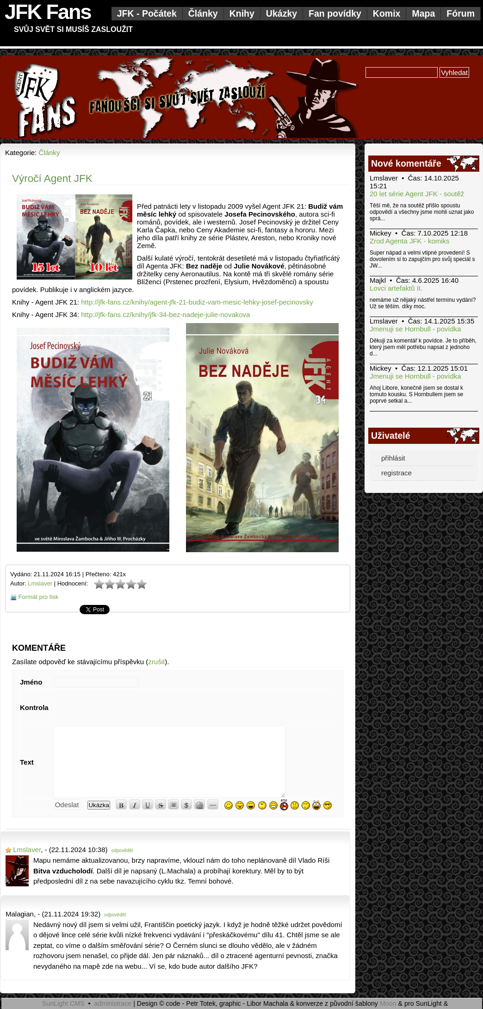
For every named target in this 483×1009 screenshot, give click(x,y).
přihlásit (393, 458)
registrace (396, 473)
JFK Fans (48, 12)
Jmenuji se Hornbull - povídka (415, 329)
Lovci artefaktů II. (396, 288)
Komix (387, 13)
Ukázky (281, 13)
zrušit (156, 662)
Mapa (423, 13)
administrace (112, 1003)
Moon (388, 1003)
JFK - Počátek (147, 13)
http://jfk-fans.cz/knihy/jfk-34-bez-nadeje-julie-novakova (165, 314)
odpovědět (122, 850)
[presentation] (124, 707)
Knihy (241, 13)
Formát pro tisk (39, 596)
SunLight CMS (63, 1003)
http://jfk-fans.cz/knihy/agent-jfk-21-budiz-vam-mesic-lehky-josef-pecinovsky (197, 302)
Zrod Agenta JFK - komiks (410, 241)
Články (203, 13)
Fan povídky (335, 13)
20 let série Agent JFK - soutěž (417, 194)
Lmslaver (40, 583)
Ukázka (98, 805)
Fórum (460, 13)
